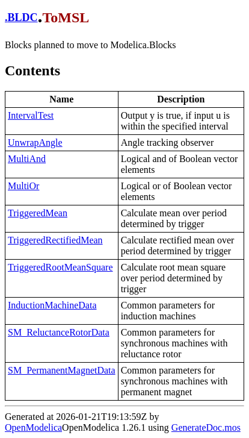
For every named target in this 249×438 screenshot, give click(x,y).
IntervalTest (31, 115)
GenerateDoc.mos (206, 427)
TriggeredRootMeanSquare (60, 267)
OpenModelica (33, 427)
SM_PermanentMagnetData (61, 370)
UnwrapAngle (35, 142)
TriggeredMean (37, 213)
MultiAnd (27, 159)
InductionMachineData (52, 305)
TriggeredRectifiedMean (55, 240)
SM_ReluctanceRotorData (58, 332)
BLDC (23, 17)
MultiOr (23, 186)
